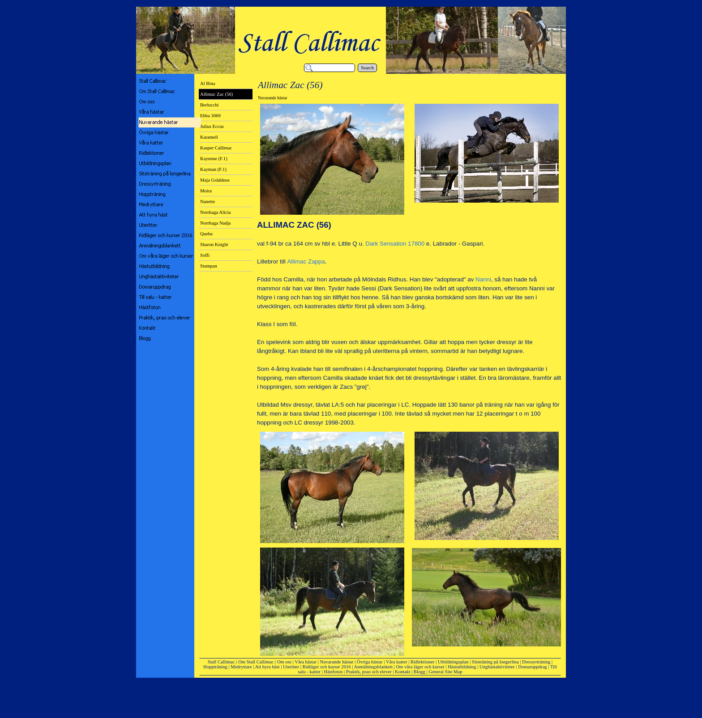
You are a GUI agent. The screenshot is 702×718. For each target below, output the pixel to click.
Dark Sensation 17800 (394, 243)
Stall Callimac (221, 661)
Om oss (284, 661)
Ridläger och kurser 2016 (327, 666)
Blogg (419, 671)
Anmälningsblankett (373, 666)
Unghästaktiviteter (497, 666)
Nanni (483, 279)
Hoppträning (215, 666)
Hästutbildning (462, 666)
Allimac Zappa (306, 261)
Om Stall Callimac (256, 661)
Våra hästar (306, 661)
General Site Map (445, 671)
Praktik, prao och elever (369, 671)
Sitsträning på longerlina (495, 661)
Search (367, 67)
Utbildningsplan (453, 661)
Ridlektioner (422, 661)
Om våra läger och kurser (420, 666)
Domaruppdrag (532, 666)
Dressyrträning (536, 661)
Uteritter (291, 666)
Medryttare (241, 666)
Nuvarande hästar (337, 661)
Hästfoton (333, 671)
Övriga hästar (370, 661)
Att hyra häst (267, 666)
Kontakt (402, 671)
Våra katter (396, 661)
